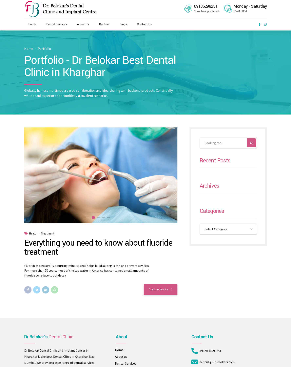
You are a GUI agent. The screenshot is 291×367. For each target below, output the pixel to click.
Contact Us (144, 24)
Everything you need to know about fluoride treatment (98, 247)
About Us (83, 24)
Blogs (123, 24)
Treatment (47, 234)
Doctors (104, 24)
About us (121, 356)
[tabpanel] (100, 175)
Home (32, 24)
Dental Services (56, 24)
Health (33, 234)
